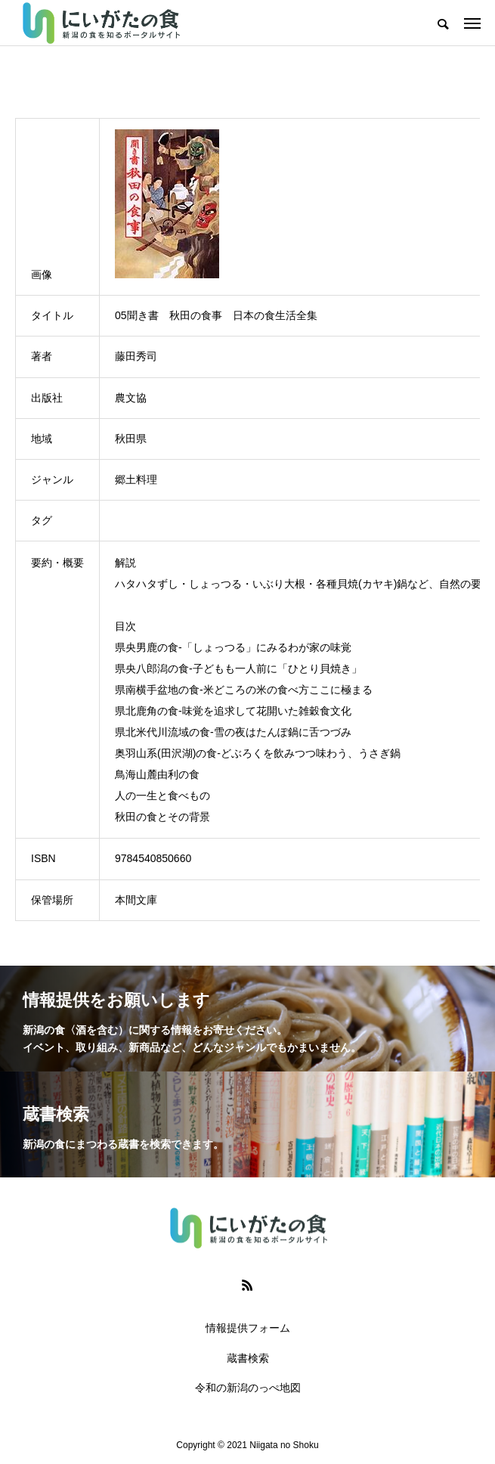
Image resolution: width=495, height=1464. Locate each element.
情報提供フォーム (248, 1328)
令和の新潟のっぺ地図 (248, 1388)
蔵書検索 (248, 1358)
